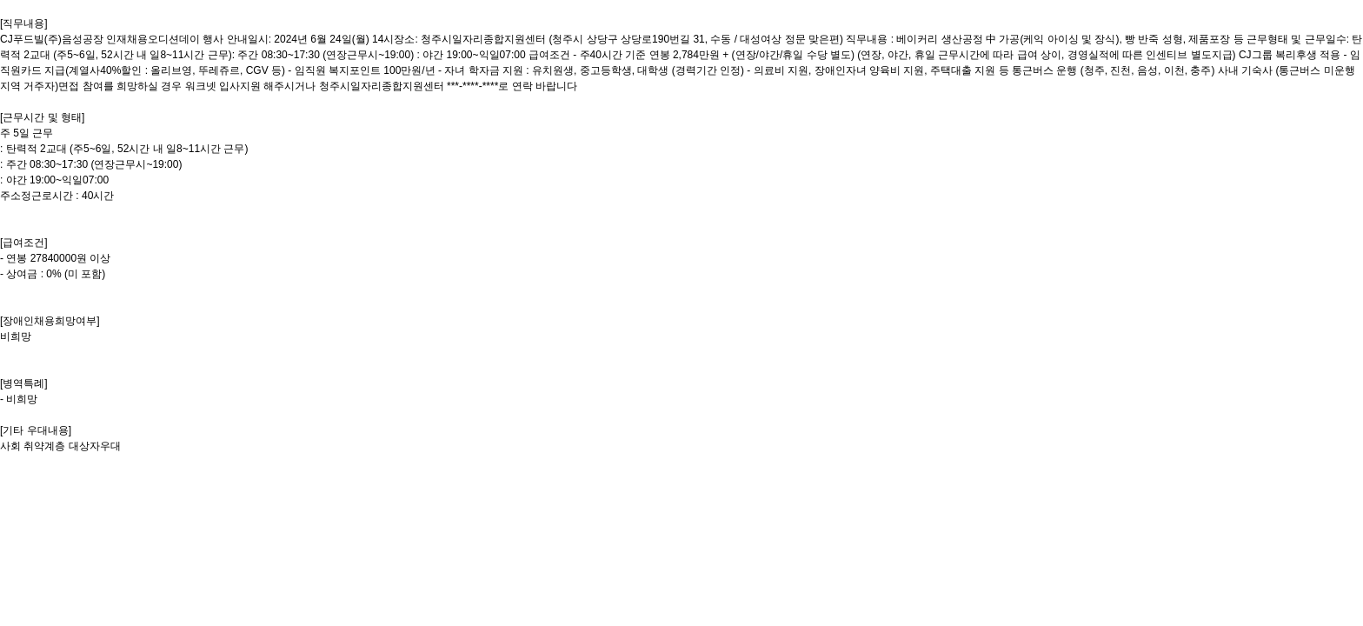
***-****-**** (472, 86)
